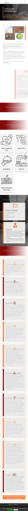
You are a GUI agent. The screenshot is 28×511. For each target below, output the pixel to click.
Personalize (15, 509)
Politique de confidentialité (13, 505)
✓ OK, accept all (10, 509)
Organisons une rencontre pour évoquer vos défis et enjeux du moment (14, 497)
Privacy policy (20, 509)
